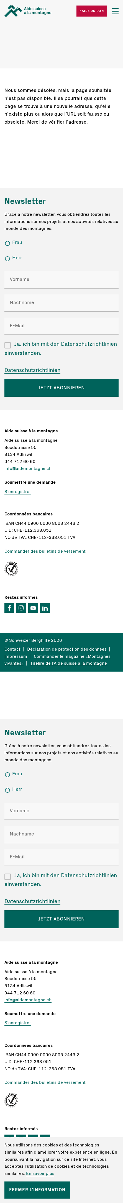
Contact (12, 649)
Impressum (15, 656)
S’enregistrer (17, 491)
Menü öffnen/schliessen (115, 11)
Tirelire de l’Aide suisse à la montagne (68, 663)
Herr (17, 257)
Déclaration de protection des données (67, 649)
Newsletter (25, 202)
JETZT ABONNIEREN (61, 387)
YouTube (33, 608)
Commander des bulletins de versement (45, 551)
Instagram (21, 608)
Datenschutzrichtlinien (32, 370)
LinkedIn (45, 608)
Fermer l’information (37, 1190)
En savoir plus (40, 1173)
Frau (17, 242)
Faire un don (92, 10)
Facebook (9, 608)
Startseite (33, 11)
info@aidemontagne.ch (28, 468)
